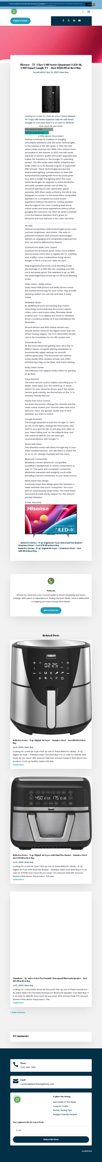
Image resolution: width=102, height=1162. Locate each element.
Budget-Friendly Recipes (65, 1113)
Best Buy (64, 71)
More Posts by (51, 608)
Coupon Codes (60, 1104)
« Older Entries (17, 1011)
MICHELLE (40, 71)
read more (18, 763)
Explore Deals (20, 19)
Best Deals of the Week (64, 1100)
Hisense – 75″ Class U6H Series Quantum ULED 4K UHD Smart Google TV (51, 118)
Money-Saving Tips (62, 1108)
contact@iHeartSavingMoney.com (37, 1082)
